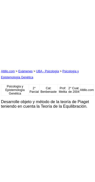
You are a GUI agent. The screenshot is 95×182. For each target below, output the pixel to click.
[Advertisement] (39, 32)
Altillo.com (8, 71)
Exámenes (25, 71)
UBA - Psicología (47, 71)
